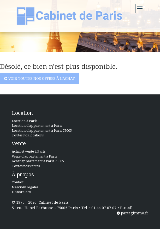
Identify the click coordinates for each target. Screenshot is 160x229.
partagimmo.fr (132, 213)
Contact (17, 182)
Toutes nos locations (28, 135)
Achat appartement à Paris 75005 (38, 161)
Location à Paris (24, 121)
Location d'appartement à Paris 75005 (42, 130)
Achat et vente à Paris (28, 151)
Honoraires (21, 192)
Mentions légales (25, 187)
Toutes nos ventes (26, 166)
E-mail (126, 208)
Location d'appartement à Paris (37, 126)
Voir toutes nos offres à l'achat (39, 78)
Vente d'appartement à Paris (34, 156)
